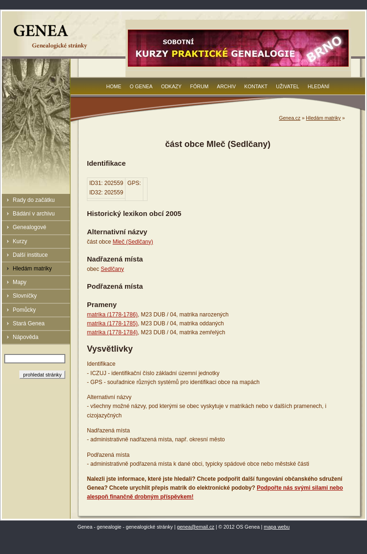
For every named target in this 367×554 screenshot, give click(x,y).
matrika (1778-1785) (112, 323)
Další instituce (30, 255)
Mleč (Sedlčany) (133, 242)
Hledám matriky (32, 268)
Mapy (19, 282)
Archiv (226, 86)
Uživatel (287, 86)
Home (113, 86)
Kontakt (256, 86)
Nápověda (26, 337)
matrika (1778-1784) (112, 332)
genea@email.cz (196, 527)
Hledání (318, 86)
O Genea (141, 86)
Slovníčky (25, 295)
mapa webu (276, 527)
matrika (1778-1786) (112, 314)
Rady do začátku (34, 200)
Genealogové (29, 227)
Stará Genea (29, 323)
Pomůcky (24, 310)
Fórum (199, 86)
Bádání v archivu (34, 213)
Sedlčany (112, 269)
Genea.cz (290, 118)
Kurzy (20, 241)
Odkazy (171, 86)
